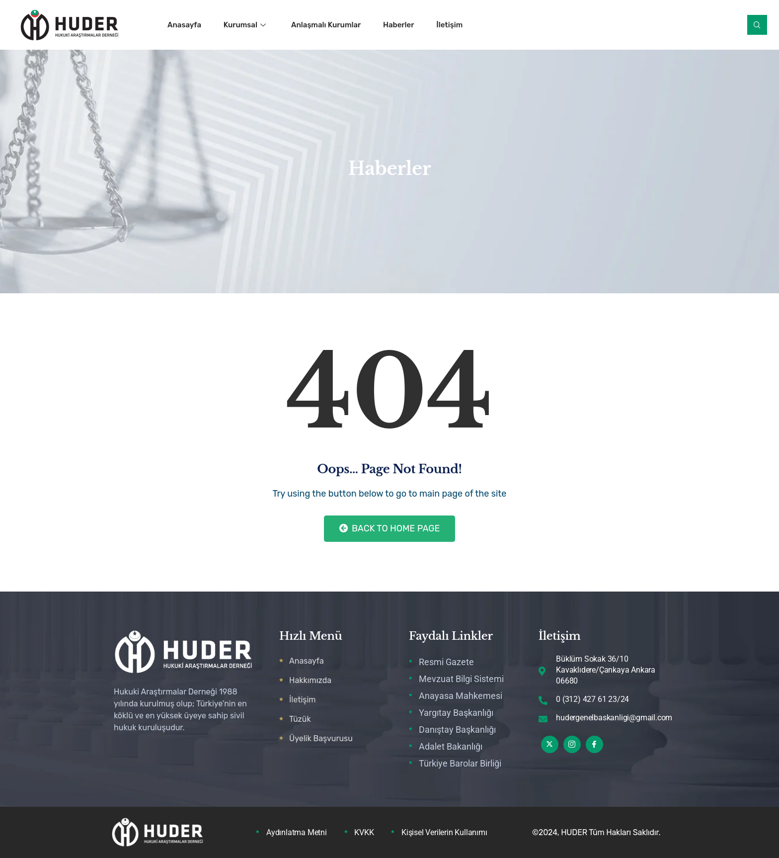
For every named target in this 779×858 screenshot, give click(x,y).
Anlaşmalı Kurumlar (326, 24)
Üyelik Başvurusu (321, 738)
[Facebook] (594, 744)
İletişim (450, 24)
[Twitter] (549, 744)
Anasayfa (184, 24)
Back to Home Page (389, 528)
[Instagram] (572, 744)
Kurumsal (245, 24)
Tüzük (300, 719)
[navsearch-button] (757, 25)
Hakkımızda (310, 680)
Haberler (398, 24)
